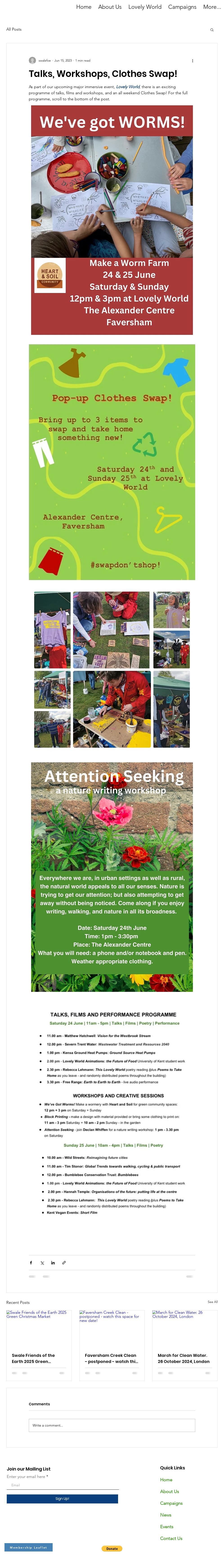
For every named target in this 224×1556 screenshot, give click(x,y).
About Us (169, 1491)
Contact (168, 1538)
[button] (212, 29)
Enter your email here (26, 1477)
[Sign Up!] (62, 1498)
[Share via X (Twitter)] (42, 1263)
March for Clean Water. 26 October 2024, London (184, 1358)
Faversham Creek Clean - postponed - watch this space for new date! (111, 1359)
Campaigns (171, 1503)
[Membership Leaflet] (28, 1547)
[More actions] (192, 60)
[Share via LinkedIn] (53, 1263)
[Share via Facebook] (31, 1263)
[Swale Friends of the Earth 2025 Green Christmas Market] (39, 1328)
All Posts (14, 29)
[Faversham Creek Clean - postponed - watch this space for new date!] (112, 1328)
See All (213, 1302)
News (165, 1515)
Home (166, 1479)
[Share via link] (64, 1263)
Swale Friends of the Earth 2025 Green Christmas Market (33, 1359)
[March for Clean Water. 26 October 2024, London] (184, 1328)
